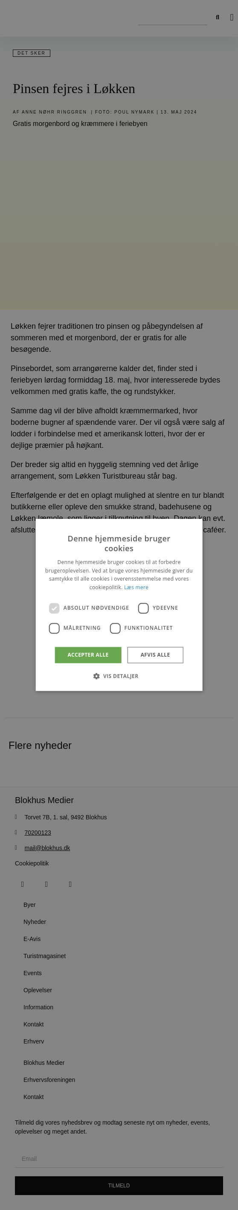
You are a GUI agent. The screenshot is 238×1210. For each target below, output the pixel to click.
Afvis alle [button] (155, 654)
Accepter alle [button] (87, 654)
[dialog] (119, 605)
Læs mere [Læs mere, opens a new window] (136, 587)
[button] (118, 676)
